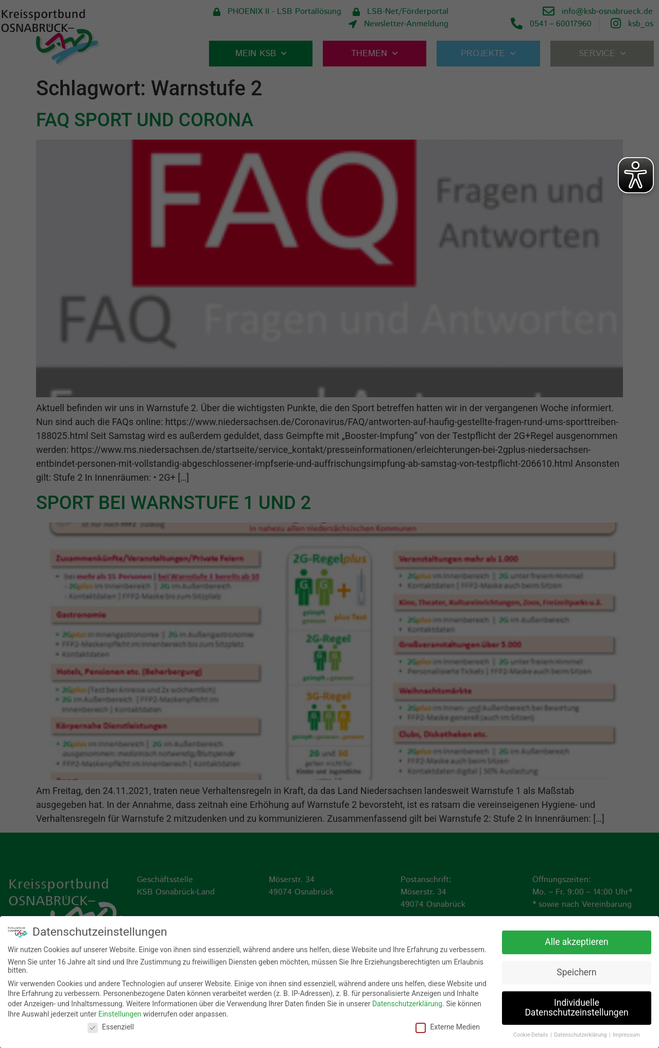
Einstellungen (120, 1013)
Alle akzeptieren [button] (577, 941)
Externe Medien (447, 1026)
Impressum (626, 1033)
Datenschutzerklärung (407, 1003)
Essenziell (111, 1026)
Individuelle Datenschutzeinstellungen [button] (576, 1006)
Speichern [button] (576, 971)
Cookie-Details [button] (531, 1033)
